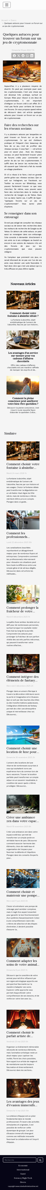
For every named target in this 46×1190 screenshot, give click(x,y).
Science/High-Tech (23, 1178)
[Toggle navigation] (7, 5)
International (23, 1169)
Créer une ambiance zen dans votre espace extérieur (22, 821)
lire (30, 149)
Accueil (4, 20)
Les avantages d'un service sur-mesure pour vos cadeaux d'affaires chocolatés (23, 357)
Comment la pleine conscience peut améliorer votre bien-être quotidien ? (23, 401)
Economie (23, 1165)
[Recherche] (19, 1160)
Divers (13, 20)
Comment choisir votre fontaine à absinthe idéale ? (23, 314)
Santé (23, 1174)
